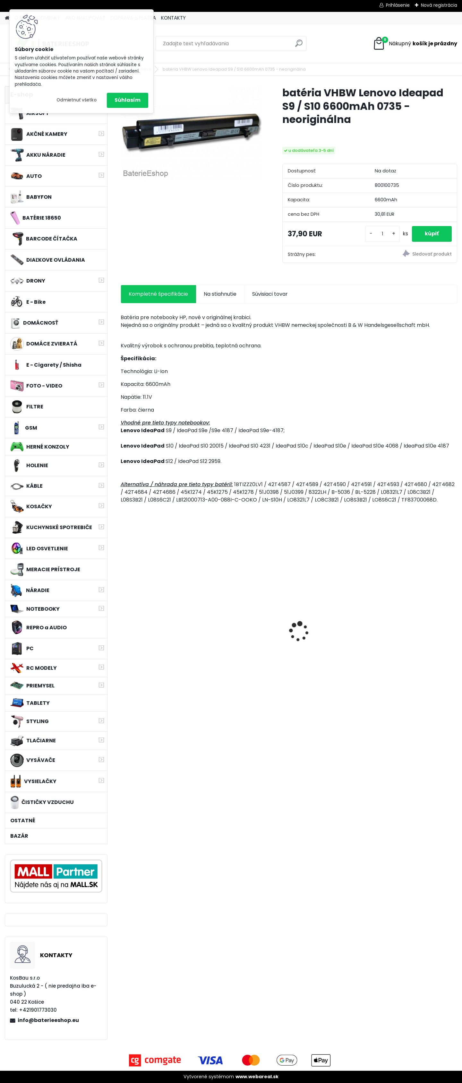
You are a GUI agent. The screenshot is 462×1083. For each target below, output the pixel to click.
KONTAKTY (173, 17)
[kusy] (382, 234)
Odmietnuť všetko (76, 100)
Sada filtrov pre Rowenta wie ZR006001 (246, 631)
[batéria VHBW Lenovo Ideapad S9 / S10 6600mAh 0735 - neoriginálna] (191, 133)
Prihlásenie (398, 5)
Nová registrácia (439, 5)
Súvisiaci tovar (270, 294)
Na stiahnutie (220, 294)
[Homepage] (7, 18)
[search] (299, 45)
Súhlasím (128, 100)
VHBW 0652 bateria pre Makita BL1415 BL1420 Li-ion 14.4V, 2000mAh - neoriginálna (329, 629)
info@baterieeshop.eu (48, 1020)
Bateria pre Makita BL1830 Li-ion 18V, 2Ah (161, 625)
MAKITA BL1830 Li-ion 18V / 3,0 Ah (413, 628)
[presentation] (123, 620)
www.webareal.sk (256, 1076)
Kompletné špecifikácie (158, 294)
